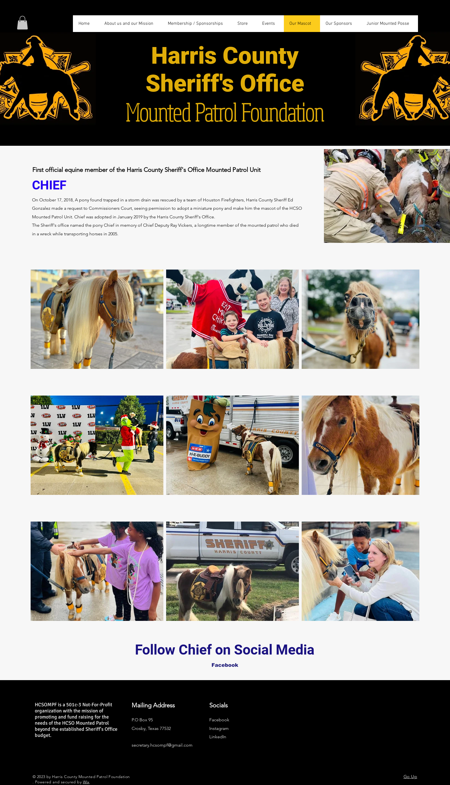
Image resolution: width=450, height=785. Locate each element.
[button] (22, 22)
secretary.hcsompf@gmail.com (162, 745)
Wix (86, 781)
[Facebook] (225, 665)
